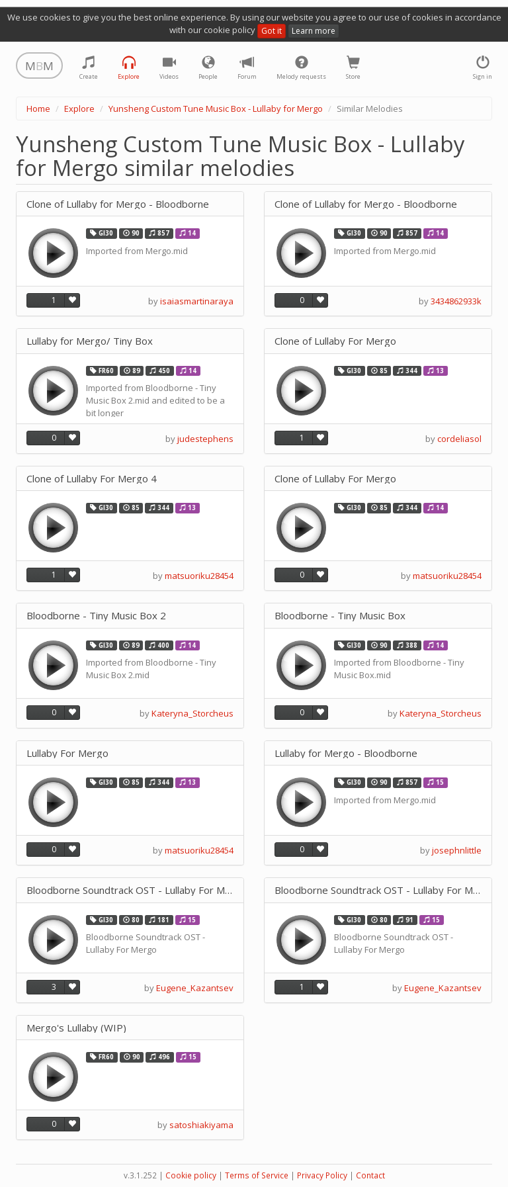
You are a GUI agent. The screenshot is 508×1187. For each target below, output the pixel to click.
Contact (370, 1175)
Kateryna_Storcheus (192, 713)
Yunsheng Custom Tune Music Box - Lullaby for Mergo (215, 108)
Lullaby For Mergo (67, 753)
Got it (271, 30)
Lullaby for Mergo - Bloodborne (346, 753)
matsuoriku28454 (199, 576)
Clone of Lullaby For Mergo (335, 341)
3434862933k (456, 301)
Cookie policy (190, 1175)
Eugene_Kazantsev (194, 988)
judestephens (205, 439)
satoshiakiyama (201, 1125)
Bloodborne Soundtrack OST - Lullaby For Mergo (129, 890)
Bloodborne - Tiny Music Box (340, 615)
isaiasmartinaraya (196, 301)
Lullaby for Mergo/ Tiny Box (89, 341)
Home (38, 108)
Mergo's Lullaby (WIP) (76, 1027)
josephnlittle (457, 850)
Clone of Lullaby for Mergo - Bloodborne (117, 204)
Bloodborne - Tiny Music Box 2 (96, 615)
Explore (79, 108)
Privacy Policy (322, 1175)
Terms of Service (256, 1175)
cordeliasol (459, 439)
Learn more (313, 30)
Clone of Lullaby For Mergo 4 (91, 478)
